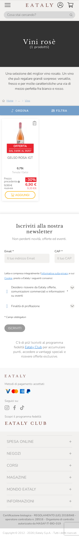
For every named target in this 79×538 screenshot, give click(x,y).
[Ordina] (19, 110)
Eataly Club (33, 347)
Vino (27, 100)
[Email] (27, 258)
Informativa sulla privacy (54, 273)
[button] (60, 5)
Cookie (8, 278)
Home (10, 100)
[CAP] (64, 258)
